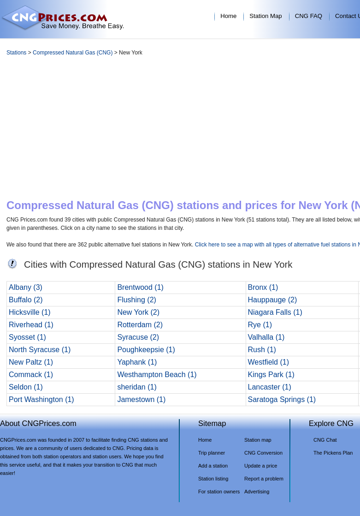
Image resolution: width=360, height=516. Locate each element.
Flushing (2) (136, 300)
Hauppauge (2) (272, 300)
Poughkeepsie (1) (146, 350)
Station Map (265, 15)
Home (228, 15)
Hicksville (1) (30, 312)
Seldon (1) (26, 387)
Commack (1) (31, 374)
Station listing (213, 478)
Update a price (260, 465)
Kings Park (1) (271, 374)
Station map (257, 440)
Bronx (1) (263, 287)
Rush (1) (262, 350)
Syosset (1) (27, 337)
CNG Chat (325, 440)
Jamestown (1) (141, 399)
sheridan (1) (136, 387)
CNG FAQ (308, 15)
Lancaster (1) (269, 387)
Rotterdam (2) (140, 325)
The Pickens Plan (333, 453)
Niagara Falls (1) (275, 312)
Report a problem (263, 478)
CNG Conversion (263, 453)
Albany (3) (25, 287)
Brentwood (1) (140, 287)
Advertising (256, 491)
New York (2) (138, 312)
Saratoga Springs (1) (282, 399)
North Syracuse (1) (40, 350)
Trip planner (211, 453)
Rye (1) (260, 325)
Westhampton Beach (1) (156, 374)
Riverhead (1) (31, 325)
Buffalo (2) (26, 300)
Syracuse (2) (138, 337)
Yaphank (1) (137, 362)
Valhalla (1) (266, 337)
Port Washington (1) (41, 399)
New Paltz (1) (31, 362)
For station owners (219, 491)
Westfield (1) (268, 362)
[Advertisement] (210, 129)
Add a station (213, 465)
